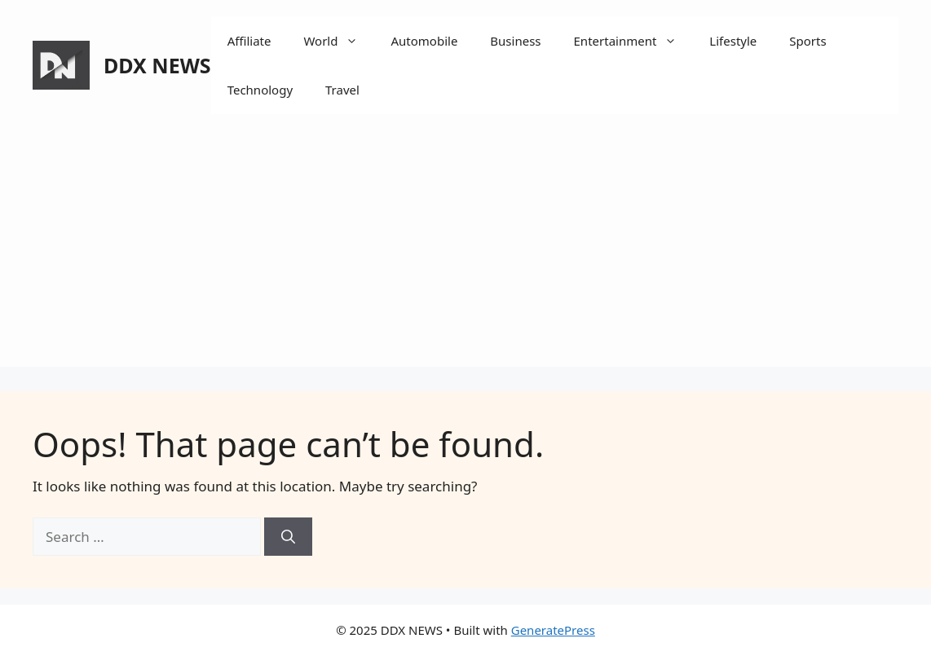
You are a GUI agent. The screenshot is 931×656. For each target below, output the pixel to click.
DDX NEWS (157, 65)
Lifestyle (733, 41)
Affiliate (249, 41)
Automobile (423, 41)
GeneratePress (553, 630)
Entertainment (634, 40)
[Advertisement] (465, 253)
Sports (807, 41)
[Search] (288, 537)
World (338, 40)
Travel (342, 89)
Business (515, 41)
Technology (260, 89)
